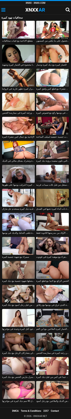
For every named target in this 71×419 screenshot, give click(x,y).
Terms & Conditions (31, 411)
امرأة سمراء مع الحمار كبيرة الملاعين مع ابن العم (52, 329)
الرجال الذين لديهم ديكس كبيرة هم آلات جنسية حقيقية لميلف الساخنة (52, 137)
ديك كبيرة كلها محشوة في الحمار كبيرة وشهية (18, 64)
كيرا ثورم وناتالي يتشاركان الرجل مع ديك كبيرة (18, 353)
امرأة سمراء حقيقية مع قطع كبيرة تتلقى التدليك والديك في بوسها (18, 233)
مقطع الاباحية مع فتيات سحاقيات (17, 40)
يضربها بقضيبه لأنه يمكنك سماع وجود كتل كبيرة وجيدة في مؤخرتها (18, 329)
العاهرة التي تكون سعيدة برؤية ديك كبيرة (52, 161)
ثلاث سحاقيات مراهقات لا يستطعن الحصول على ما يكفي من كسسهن (52, 40)
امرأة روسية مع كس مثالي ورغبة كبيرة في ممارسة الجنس (18, 112)
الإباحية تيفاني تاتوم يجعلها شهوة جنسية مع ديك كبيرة (18, 281)
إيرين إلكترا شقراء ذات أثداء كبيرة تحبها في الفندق (52, 209)
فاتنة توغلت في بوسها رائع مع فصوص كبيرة (52, 112)
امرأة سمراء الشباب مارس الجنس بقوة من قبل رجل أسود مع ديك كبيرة (18, 305)
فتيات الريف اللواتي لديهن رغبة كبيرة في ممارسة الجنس (52, 353)
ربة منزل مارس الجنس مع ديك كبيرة (18, 377)
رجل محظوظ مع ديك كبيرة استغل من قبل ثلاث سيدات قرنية (52, 185)
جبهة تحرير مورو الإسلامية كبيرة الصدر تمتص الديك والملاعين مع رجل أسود (52, 401)
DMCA (15, 411)
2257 (46, 411)
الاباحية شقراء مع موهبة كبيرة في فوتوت (52, 257)
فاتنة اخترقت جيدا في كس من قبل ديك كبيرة (52, 377)
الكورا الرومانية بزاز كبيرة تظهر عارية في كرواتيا (18, 88)
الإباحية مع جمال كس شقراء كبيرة (18, 137)
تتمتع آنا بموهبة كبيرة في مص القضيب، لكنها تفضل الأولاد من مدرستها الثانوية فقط (52, 233)
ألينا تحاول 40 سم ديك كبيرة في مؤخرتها (18, 401)
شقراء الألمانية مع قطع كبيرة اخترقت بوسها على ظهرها (18, 185)
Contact (55, 411)
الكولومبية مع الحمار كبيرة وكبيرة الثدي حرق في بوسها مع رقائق (52, 305)
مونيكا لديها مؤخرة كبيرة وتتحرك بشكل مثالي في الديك (18, 161)
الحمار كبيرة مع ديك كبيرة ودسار (51, 64)
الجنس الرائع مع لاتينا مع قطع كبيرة (52, 281)
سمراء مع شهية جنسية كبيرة (15, 257)
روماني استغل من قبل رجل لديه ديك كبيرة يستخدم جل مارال (18, 209)
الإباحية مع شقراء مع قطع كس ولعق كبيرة (52, 88)
